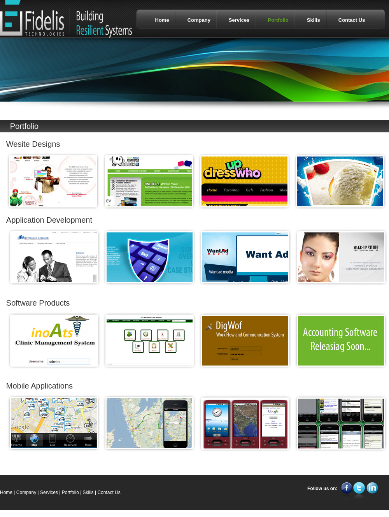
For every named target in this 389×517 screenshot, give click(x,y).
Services (49, 492)
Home (6, 492)
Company (26, 492)
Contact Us (108, 492)
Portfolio (70, 492)
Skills (88, 492)
